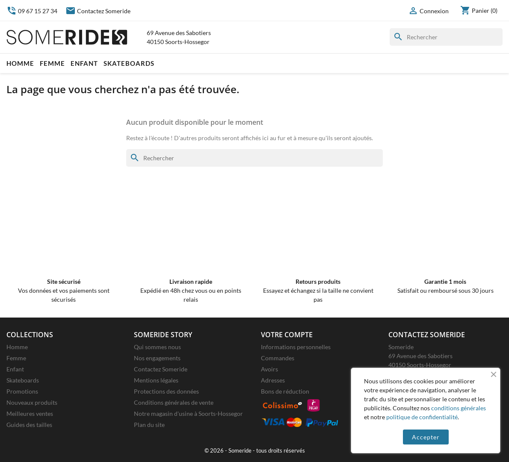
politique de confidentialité (422, 417)
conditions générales (458, 408)
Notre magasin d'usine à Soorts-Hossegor (188, 413)
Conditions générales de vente (173, 402)
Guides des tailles (29, 424)
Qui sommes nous (157, 346)
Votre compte (287, 334)
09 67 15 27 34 (31, 11)
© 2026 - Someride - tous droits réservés (254, 450)
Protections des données (166, 391)
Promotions (22, 391)
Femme (52, 63)
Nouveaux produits (31, 402)
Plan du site (149, 424)
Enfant (84, 63)
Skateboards (129, 63)
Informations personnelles (296, 346)
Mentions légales (156, 380)
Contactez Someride (97, 11)
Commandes (277, 358)
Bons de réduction (285, 391)
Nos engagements (157, 358)
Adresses (273, 380)
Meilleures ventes (29, 413)
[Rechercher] (446, 37)
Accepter (426, 437)
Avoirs (269, 369)
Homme (20, 63)
